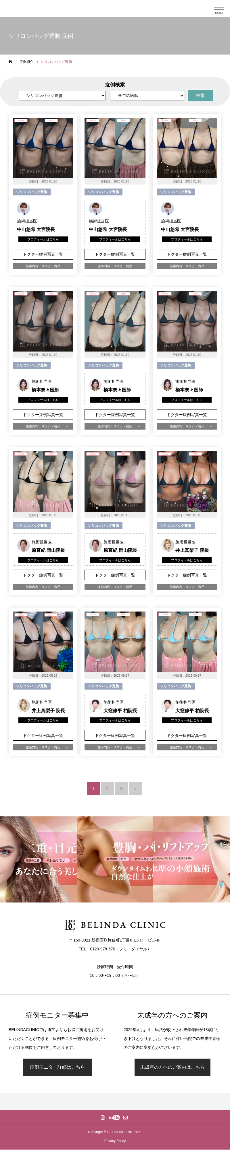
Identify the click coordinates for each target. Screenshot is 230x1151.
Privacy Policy (115, 1141)
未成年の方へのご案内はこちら (172, 1067)
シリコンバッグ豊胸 (31, 192)
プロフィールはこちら (43, 239)
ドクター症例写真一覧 (43, 254)
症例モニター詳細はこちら (57, 1067)
